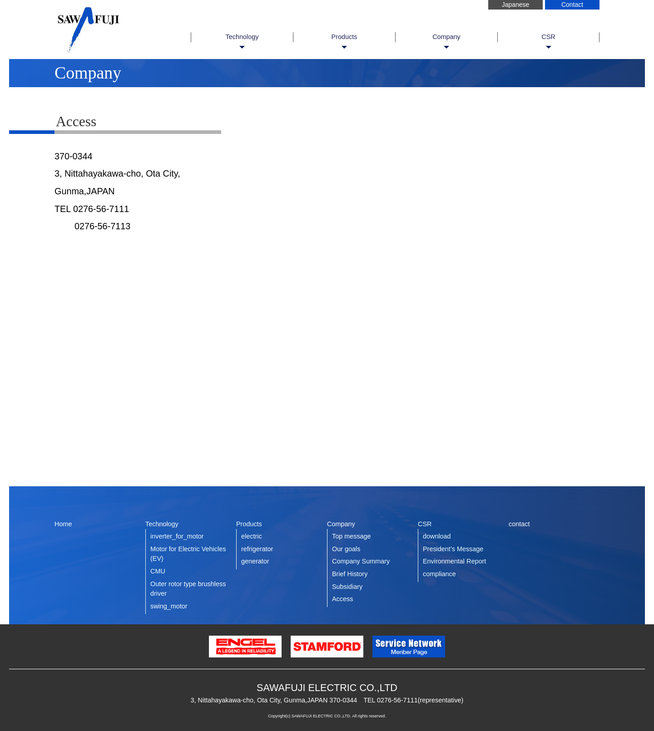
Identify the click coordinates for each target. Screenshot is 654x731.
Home (63, 524)
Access (342, 599)
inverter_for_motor (177, 536)
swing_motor (169, 606)
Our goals (346, 549)
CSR (548, 36)
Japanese (516, 4)
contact (519, 524)
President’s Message (453, 549)
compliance (439, 574)
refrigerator (257, 549)
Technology (242, 36)
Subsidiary (347, 586)
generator (255, 561)
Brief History (349, 574)
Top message (351, 536)
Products (344, 36)
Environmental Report (454, 561)
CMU (157, 571)
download (437, 536)
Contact (572, 4)
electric (251, 536)
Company (446, 36)
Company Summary (361, 561)
